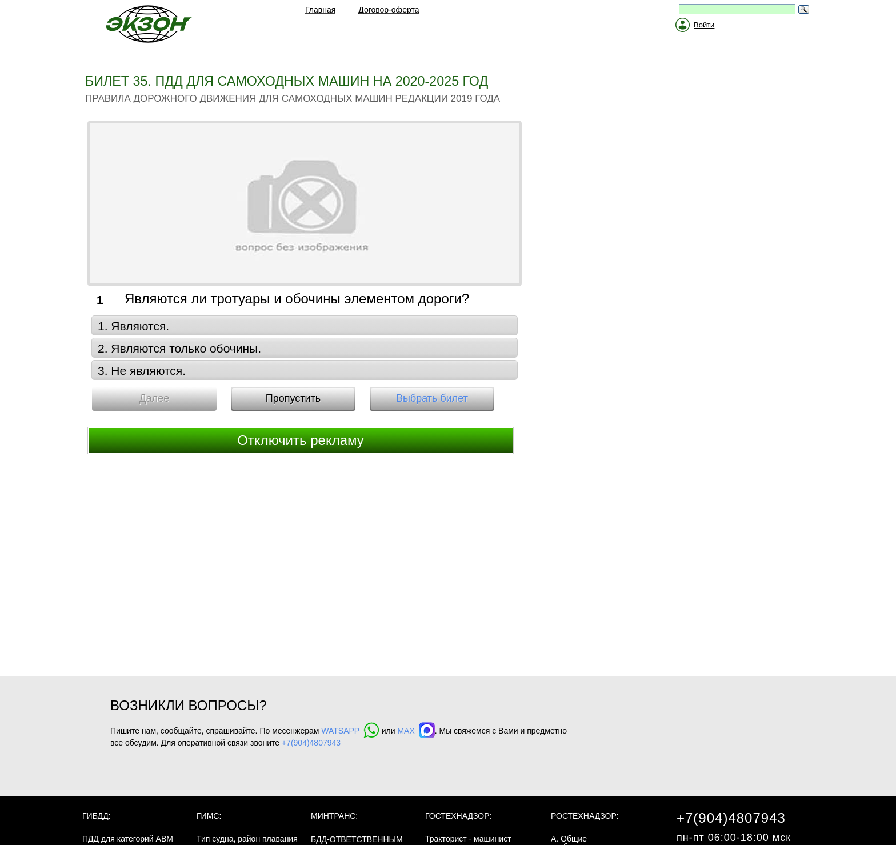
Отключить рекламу (300, 440)
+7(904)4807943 (311, 742)
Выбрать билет (432, 398)
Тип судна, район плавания (247, 838)
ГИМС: (209, 815)
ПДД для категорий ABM (127, 838)
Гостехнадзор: (458, 815)
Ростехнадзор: (584, 815)
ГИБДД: (96, 815)
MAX (415, 730)
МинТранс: (334, 815)
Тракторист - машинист (468, 838)
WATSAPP (350, 730)
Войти (704, 25)
